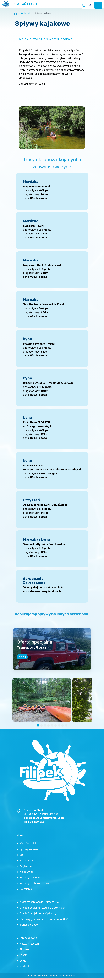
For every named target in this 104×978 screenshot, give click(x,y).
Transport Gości (29, 924)
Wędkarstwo (27, 860)
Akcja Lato (26, 13)
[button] (38, 725)
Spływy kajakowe (30, 849)
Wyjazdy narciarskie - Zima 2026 (39, 902)
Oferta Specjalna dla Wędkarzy (38, 913)
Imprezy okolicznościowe (35, 883)
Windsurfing (26, 871)
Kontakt (24, 966)
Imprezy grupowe (30, 877)
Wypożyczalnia (28, 843)
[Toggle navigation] (98, 5)
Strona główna (28, 937)
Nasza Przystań (29, 943)
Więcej (22, 656)
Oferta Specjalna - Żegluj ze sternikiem (43, 907)
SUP (22, 854)
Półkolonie (26, 888)
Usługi (23, 960)
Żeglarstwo (26, 866)
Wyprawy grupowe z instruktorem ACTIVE (44, 919)
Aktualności (27, 949)
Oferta (23, 954)
